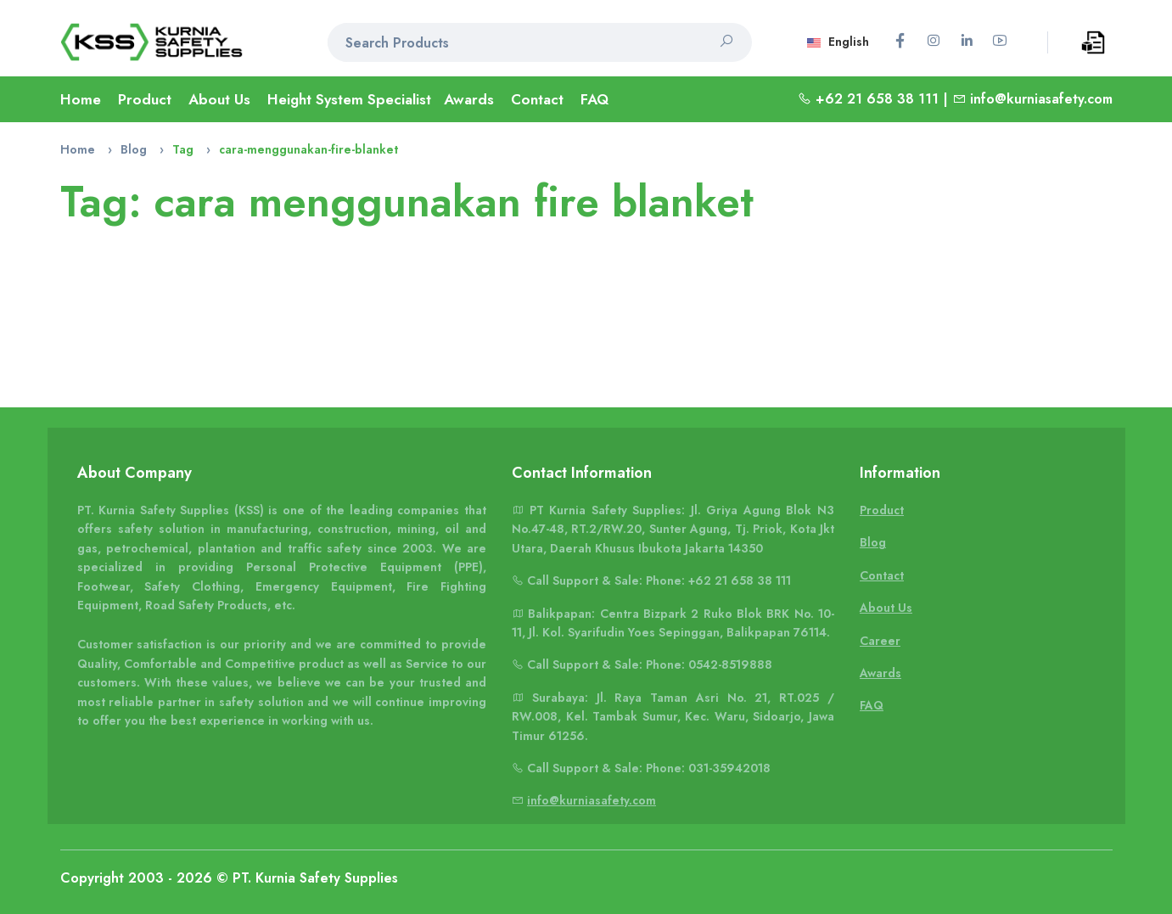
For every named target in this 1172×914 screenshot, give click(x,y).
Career (880, 640)
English (838, 41)
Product (144, 99)
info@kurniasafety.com (1041, 99)
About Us (219, 99)
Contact (537, 99)
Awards (469, 99)
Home (80, 99)
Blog (134, 149)
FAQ (594, 99)
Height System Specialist (349, 99)
